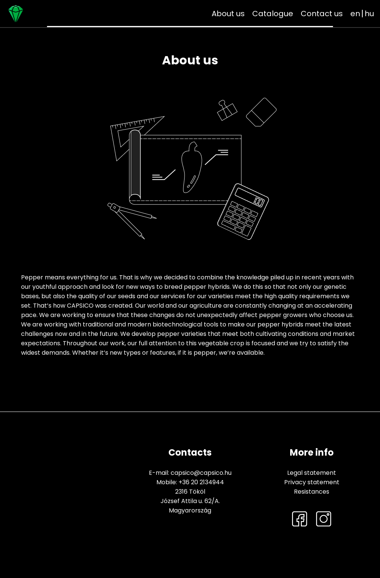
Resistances (311, 491)
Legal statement (311, 472)
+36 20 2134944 (201, 482)
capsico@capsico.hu (201, 472)
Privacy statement (311, 482)
